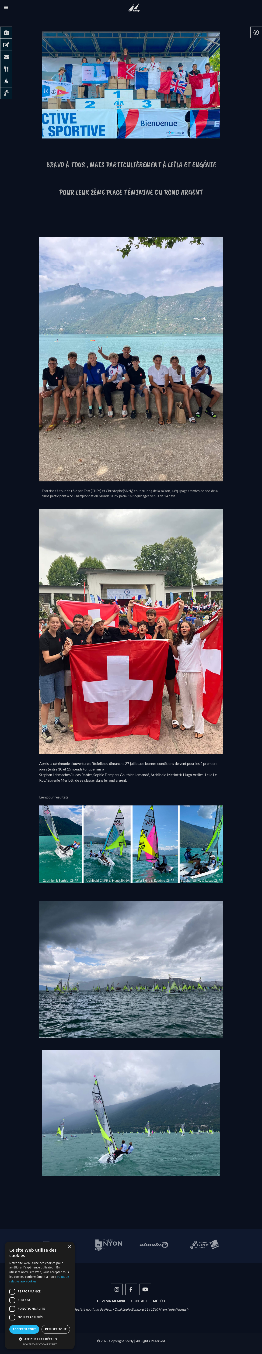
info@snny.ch (178, 1309)
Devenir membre (111, 1301)
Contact (139, 1301)
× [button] (69, 1246)
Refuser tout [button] (55, 1329)
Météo (159, 1301)
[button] (39, 1339)
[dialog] (40, 1295)
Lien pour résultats (54, 797)
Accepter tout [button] (24, 1329)
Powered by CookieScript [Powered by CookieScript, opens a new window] (40, 1344)
